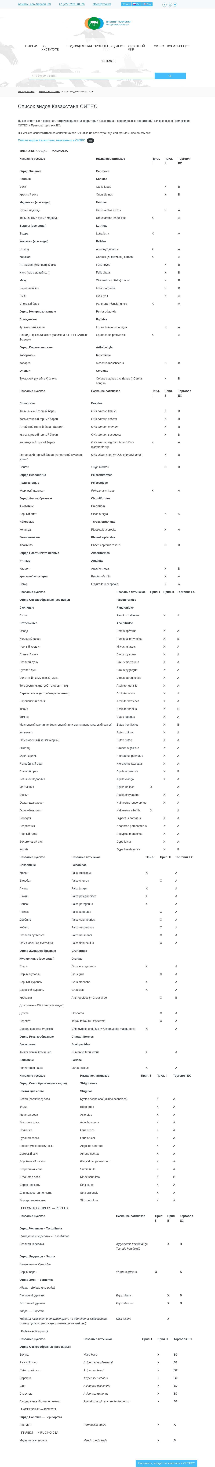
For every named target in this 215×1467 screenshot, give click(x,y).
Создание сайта (176, 1458)
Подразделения (78, 45)
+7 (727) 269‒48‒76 (72, 4)
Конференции (155, 45)
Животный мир (125, 45)
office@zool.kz (102, 4)
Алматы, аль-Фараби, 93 (34, 4)
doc (90, 118)
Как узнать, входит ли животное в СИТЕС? (166, 1441)
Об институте (58, 45)
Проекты (95, 45)
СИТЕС (140, 45)
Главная (42, 45)
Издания (109, 45)
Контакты (172, 45)
